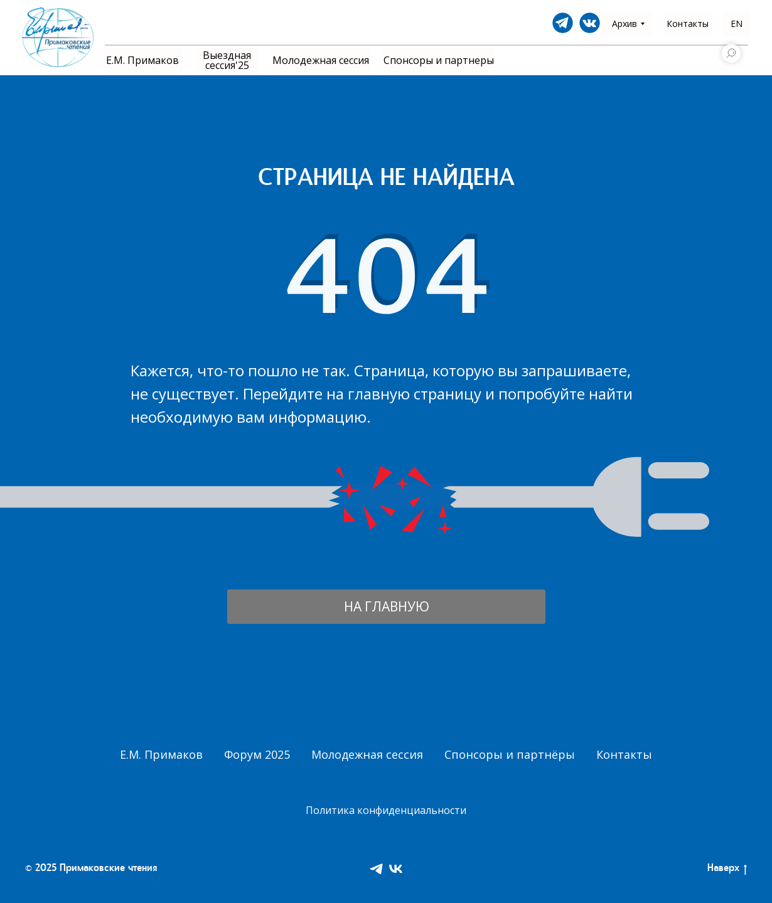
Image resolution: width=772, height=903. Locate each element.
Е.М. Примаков (161, 754)
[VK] (396, 869)
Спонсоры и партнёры (509, 754)
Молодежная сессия (367, 754)
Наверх (727, 869)
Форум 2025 (257, 754)
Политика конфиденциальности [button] (386, 810)
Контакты (624, 754)
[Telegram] (376, 869)
